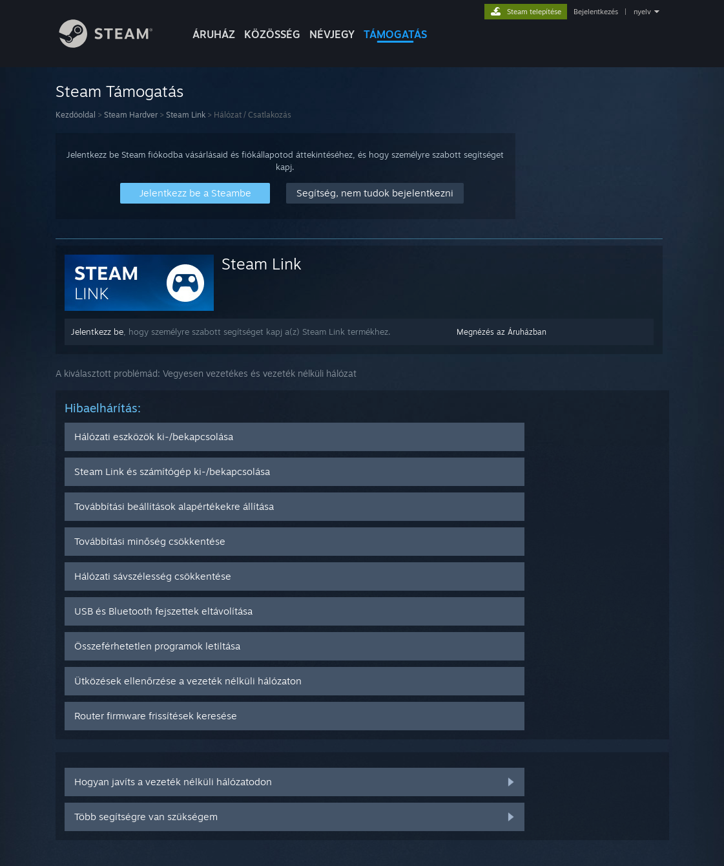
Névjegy (332, 34)
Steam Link (185, 115)
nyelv (642, 11)
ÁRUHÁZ (213, 34)
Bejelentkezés (596, 11)
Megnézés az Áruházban (501, 332)
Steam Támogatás (119, 91)
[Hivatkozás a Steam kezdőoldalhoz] (115, 44)
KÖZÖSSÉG (272, 34)
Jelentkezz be (97, 331)
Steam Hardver (131, 115)
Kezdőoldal (76, 115)
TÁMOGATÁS (395, 34)
